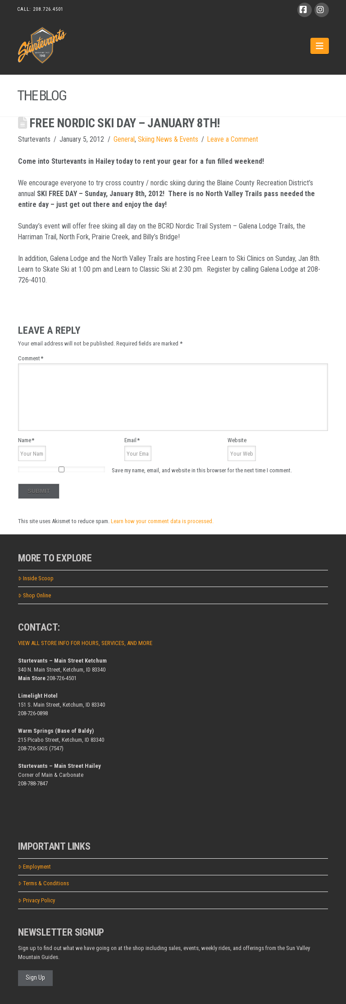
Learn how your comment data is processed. (162, 521)
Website (237, 440)
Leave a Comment (232, 139)
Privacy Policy (36, 900)
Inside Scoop (36, 578)
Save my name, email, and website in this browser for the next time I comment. (202, 470)
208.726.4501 (48, 9)
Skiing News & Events (168, 139)
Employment (34, 866)
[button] (319, 46)
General (124, 139)
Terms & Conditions (43, 883)
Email (132, 440)
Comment (30, 358)
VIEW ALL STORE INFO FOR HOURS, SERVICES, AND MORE (85, 643)
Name (26, 440)
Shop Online (34, 595)
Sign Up (35, 977)
